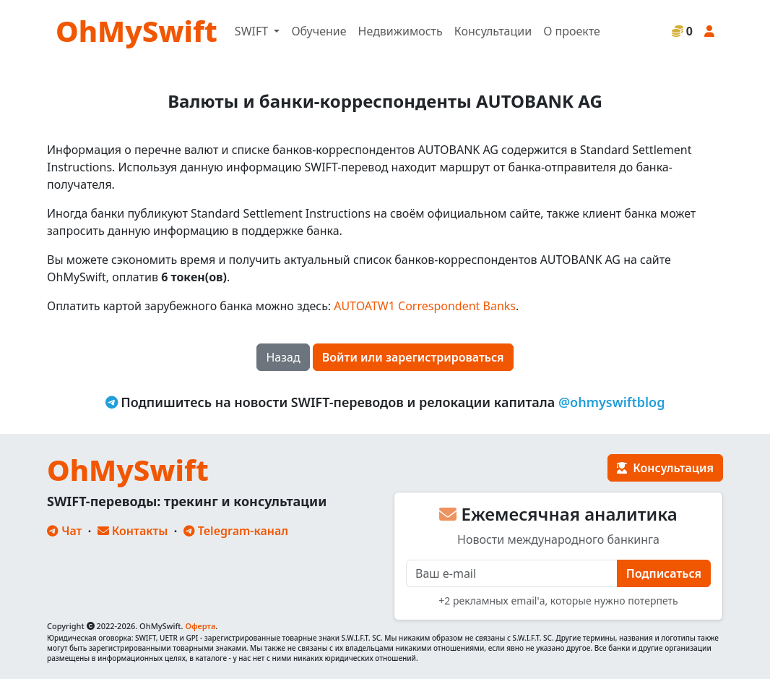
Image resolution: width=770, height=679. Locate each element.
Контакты (133, 531)
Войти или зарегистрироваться (413, 357)
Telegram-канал (235, 531)
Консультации (493, 31)
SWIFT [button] (253, 31)
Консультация (665, 468)
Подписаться (663, 573)
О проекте (571, 31)
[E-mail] (512, 573)
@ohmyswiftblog (611, 402)
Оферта (200, 625)
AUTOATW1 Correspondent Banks (425, 306)
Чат (64, 531)
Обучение (318, 31)
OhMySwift (136, 31)
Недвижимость (400, 31)
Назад (283, 357)
